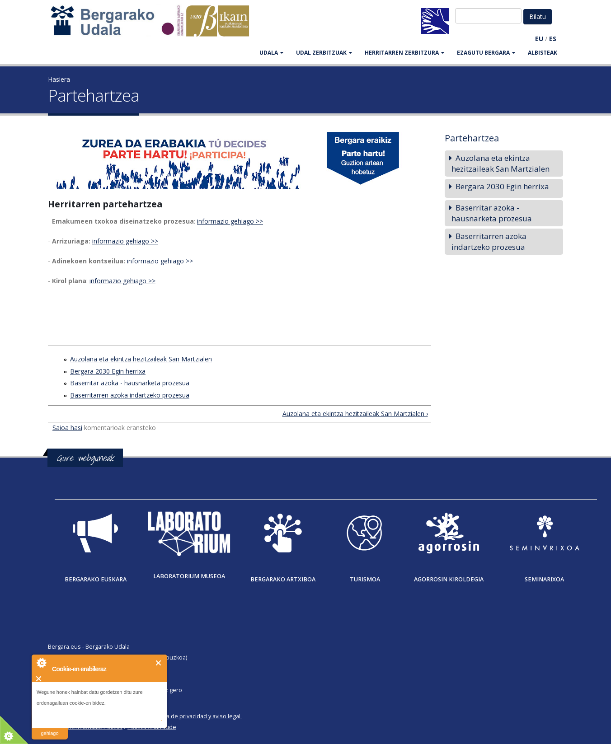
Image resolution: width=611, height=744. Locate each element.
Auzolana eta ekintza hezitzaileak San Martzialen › (355, 413)
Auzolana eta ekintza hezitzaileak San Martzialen (141, 359)
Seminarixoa (544, 579)
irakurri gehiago (49, 727)
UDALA (271, 52)
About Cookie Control (41, 662)
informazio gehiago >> (230, 221)
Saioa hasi (67, 427)
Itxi (159, 663)
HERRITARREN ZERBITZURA (404, 52)
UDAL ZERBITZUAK (324, 52)
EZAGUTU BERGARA (486, 52)
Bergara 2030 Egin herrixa (108, 371)
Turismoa (365, 579)
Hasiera (59, 79)
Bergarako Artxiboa (282, 579)
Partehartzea (472, 138)
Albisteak (542, 52)
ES (552, 38)
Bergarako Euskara (96, 579)
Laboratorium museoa (189, 576)
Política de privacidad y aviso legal (195, 716)
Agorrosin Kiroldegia (449, 579)
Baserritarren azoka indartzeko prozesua (129, 395)
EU (539, 38)
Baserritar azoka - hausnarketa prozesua (129, 383)
